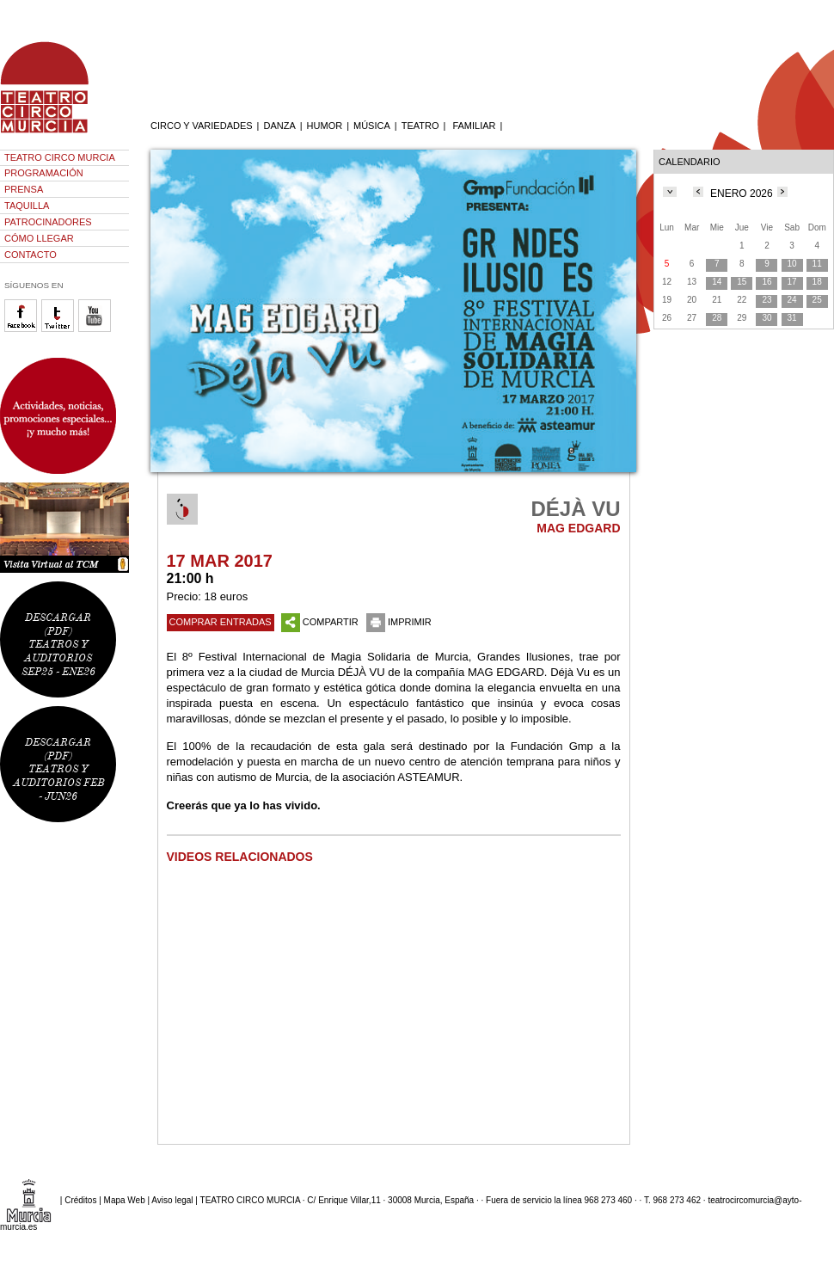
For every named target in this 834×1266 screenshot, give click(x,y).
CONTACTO (30, 254)
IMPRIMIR (399, 622)
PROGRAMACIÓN (43, 173)
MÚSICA (371, 125)
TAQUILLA (26, 205)
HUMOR (325, 125)
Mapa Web (124, 1200)
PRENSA (23, 189)
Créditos (80, 1200)
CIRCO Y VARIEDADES (201, 125)
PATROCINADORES (48, 222)
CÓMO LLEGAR (39, 238)
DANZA (279, 125)
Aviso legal (172, 1200)
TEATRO (420, 125)
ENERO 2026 (741, 193)
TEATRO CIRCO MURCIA (59, 157)
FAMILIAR (473, 125)
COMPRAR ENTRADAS (220, 622)
